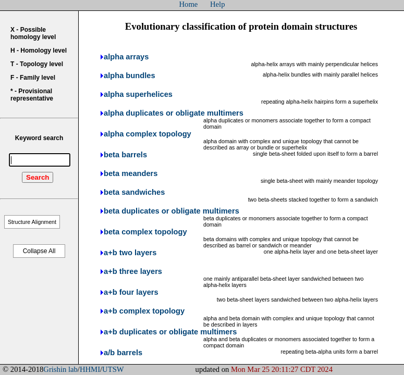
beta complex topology (145, 232)
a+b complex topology (144, 311)
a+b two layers (130, 252)
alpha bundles (129, 75)
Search (37, 177)
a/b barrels (123, 352)
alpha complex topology (147, 134)
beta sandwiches (134, 192)
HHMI (90, 369)
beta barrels (125, 155)
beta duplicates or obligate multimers (171, 211)
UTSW (113, 369)
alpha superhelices (138, 94)
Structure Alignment (32, 222)
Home (188, 4)
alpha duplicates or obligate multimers (173, 113)
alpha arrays (126, 57)
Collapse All (39, 251)
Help (217, 4)
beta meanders (130, 173)
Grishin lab (60, 369)
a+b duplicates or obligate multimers (170, 332)
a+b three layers (133, 271)
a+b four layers (131, 292)
